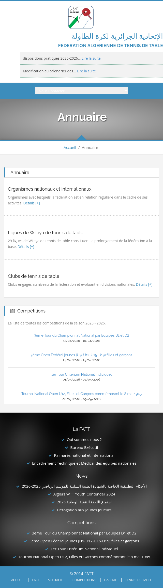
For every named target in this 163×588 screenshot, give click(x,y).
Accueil (70, 147)
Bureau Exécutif (84, 447)
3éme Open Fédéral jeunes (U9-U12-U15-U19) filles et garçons (81, 355)
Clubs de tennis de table (33, 276)
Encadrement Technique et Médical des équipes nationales (84, 463)
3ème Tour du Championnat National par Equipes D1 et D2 (81, 335)
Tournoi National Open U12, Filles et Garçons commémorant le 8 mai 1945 (81, 394)
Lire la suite (90, 58)
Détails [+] (31, 203)
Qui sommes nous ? (84, 439)
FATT (36, 580)
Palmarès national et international (84, 455)
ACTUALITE (56, 580)
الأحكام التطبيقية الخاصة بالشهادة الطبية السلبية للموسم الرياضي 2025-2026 (84, 486)
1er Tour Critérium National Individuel (81, 374)
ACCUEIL (17, 580)
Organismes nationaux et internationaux (50, 189)
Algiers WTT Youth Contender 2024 (84, 493)
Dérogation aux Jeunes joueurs (84, 509)
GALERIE (110, 580)
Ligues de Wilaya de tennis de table (45, 232)
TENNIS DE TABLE (138, 580)
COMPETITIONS (84, 580)
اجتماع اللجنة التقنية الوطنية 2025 (84, 501)
